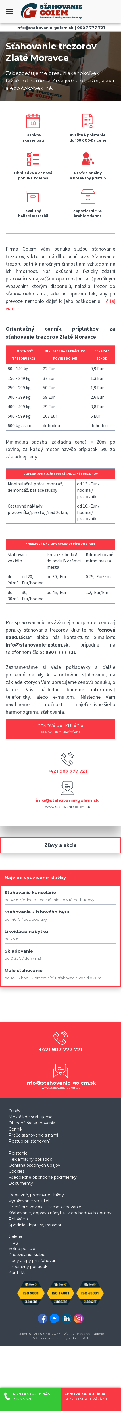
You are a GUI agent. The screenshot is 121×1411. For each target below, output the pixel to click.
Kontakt (17, 1272)
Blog (13, 1242)
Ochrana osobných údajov (34, 1165)
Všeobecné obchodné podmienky (43, 1177)
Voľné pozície (22, 1248)
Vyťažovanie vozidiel (29, 1200)
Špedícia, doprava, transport (36, 1225)
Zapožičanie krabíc (27, 1254)
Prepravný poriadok (28, 1266)
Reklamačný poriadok (30, 1159)
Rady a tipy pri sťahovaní (33, 1260)
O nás (14, 1111)
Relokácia (18, 1219)
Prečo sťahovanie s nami (33, 1135)
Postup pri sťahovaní (29, 1141)
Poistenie (18, 1153)
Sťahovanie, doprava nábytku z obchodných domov (60, 1212)
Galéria (15, 1236)
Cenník (15, 1129)
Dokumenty (21, 1183)
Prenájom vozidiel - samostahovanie (45, 1206)
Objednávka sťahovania (32, 1123)
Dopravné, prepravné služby (36, 1194)
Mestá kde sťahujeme (31, 1117)
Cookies (16, 1171)
